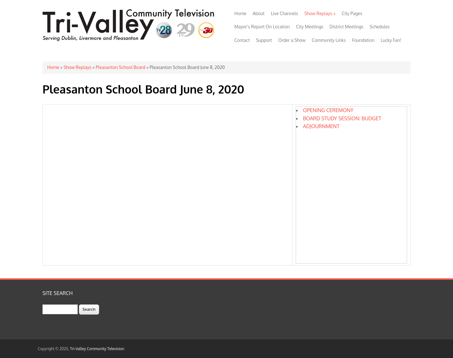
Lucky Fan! (391, 40)
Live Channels (284, 13)
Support (264, 40)
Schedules (380, 26)
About (259, 13)
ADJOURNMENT (321, 126)
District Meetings (346, 26)
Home (240, 13)
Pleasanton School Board (120, 67)
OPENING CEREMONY (328, 110)
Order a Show (291, 40)
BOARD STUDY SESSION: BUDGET (342, 118)
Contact (242, 40)
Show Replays (319, 13)
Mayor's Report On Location (262, 26)
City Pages (352, 13)
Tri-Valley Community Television (97, 348)
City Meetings (309, 26)
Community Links (329, 40)
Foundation (363, 40)
